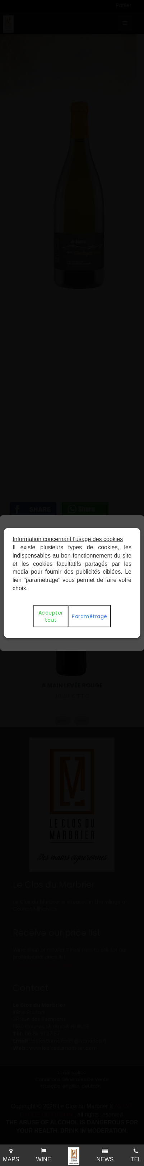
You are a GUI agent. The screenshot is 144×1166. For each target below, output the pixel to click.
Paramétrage (89, 616)
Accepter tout (51, 616)
